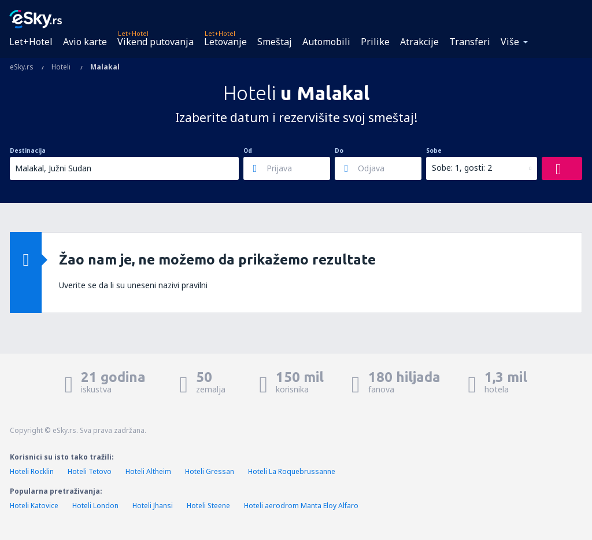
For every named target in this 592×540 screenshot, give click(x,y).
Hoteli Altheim (148, 471)
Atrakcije (419, 41)
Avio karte (85, 41)
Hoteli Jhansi (152, 505)
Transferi (469, 41)
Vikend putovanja (155, 41)
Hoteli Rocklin (32, 471)
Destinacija (28, 150)
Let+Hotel (31, 41)
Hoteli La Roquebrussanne (291, 471)
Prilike (375, 41)
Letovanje (225, 41)
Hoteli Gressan (209, 471)
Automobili (326, 41)
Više (510, 41)
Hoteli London (95, 505)
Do (339, 150)
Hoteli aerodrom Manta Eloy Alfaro (301, 505)
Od (247, 150)
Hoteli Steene (208, 505)
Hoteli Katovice (34, 505)
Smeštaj (274, 41)
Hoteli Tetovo (90, 471)
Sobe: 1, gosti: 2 (462, 167)
